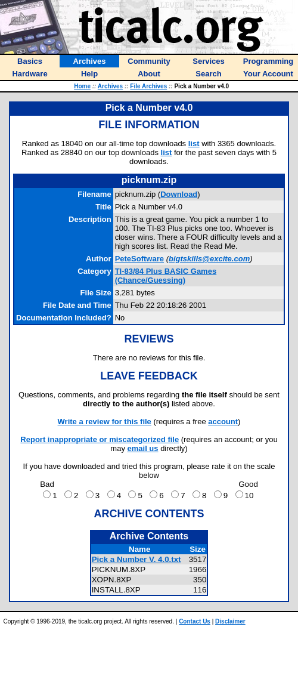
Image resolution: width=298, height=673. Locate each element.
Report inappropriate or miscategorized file (99, 439)
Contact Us (194, 621)
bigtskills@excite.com (209, 258)
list (194, 143)
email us (143, 448)
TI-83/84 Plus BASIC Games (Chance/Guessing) (166, 276)
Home (82, 86)
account (223, 421)
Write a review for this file (104, 421)
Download (178, 194)
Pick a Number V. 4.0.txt (136, 559)
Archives (110, 86)
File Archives (148, 86)
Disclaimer (230, 621)
